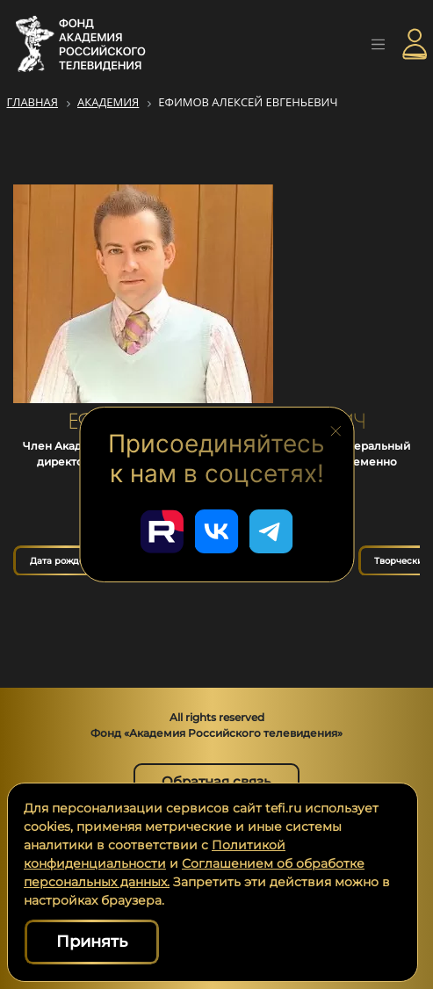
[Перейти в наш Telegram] (271, 531)
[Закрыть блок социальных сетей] (335, 429)
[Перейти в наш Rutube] (162, 531)
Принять (91, 941)
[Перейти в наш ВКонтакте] (217, 531)
